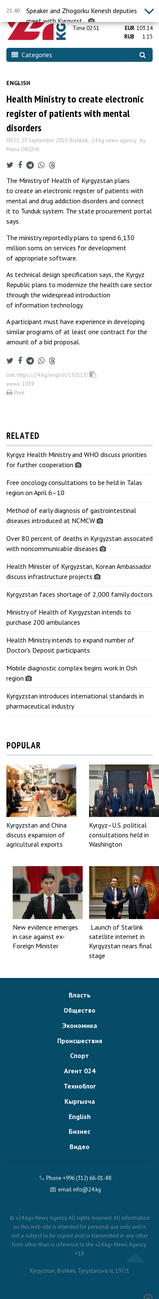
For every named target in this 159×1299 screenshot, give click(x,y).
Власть (80, 995)
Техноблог (80, 1086)
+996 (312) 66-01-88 (87, 1178)
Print (15, 392)
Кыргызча (79, 1101)
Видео (79, 1146)
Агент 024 (79, 1070)
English (18, 83)
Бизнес (79, 1131)
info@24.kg (87, 1189)
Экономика (79, 1025)
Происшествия (79, 1040)
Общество (79, 1010)
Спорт (79, 1055)
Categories (31, 54)
